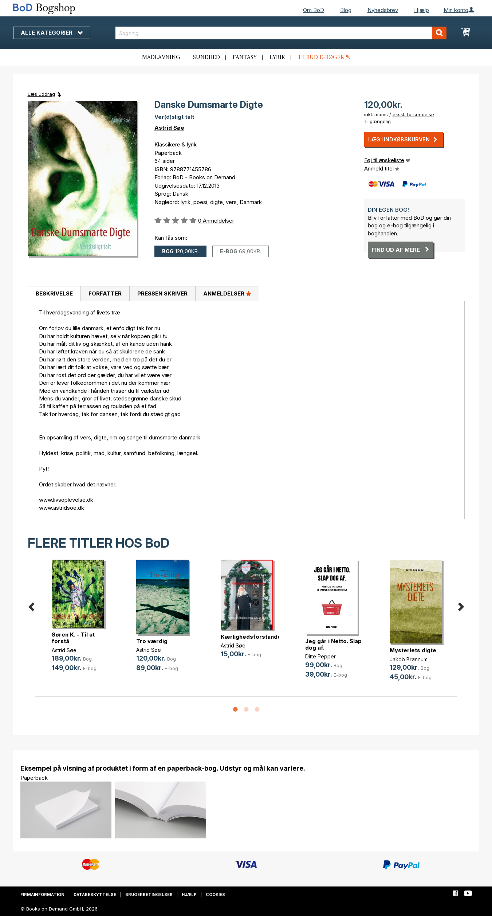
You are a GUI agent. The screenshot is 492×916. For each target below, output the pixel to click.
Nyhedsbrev (382, 10)
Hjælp (421, 10)
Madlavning (161, 57)
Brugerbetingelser (149, 894)
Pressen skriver (162, 293)
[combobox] (280, 33)
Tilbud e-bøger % (324, 57)
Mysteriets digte (413, 650)
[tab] (54, 294)
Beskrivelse (54, 293)
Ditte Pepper (320, 656)
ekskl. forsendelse (413, 114)
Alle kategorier (52, 32)
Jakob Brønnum (409, 659)
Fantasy (245, 57)
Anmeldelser (227, 293)
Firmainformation (42, 894)
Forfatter (105, 293)
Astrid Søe (169, 127)
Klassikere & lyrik (175, 144)
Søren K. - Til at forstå (73, 638)
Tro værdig (152, 641)
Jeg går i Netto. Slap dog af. (333, 644)
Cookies (215, 894)
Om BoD (313, 10)
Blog (345, 10)
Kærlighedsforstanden (252, 636)
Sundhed (206, 57)
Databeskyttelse (95, 894)
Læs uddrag (41, 94)
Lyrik (277, 57)
